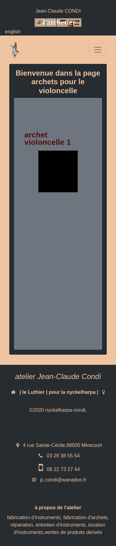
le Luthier (33, 392)
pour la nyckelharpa (72, 392)
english (13, 31)
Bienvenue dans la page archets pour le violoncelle (58, 82)
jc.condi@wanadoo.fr (62, 479)
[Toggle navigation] (97, 50)
